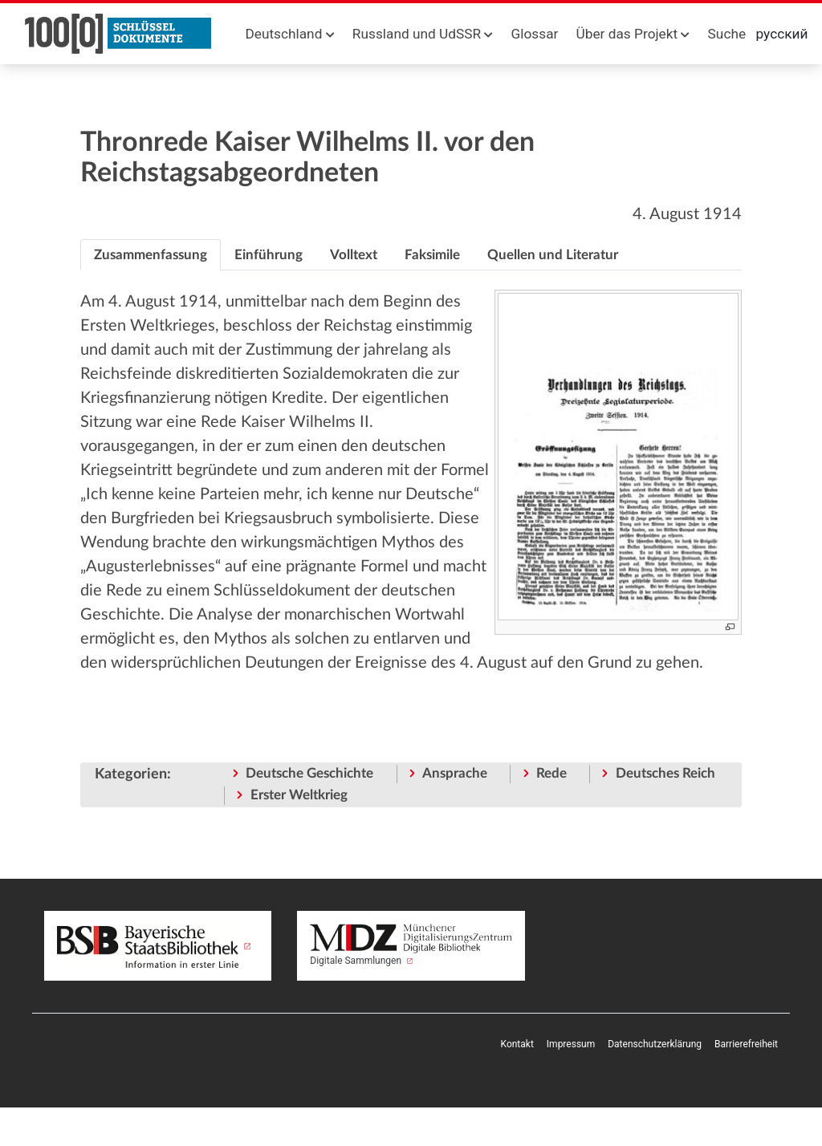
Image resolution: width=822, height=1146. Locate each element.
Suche (727, 34)
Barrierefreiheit (746, 1044)
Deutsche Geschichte (309, 773)
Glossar (535, 34)
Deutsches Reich (665, 773)
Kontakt (517, 1044)
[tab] (150, 255)
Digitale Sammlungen (410, 945)
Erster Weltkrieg (299, 795)
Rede (551, 773)
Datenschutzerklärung (655, 1044)
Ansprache (454, 773)
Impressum (571, 1044)
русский (782, 34)
